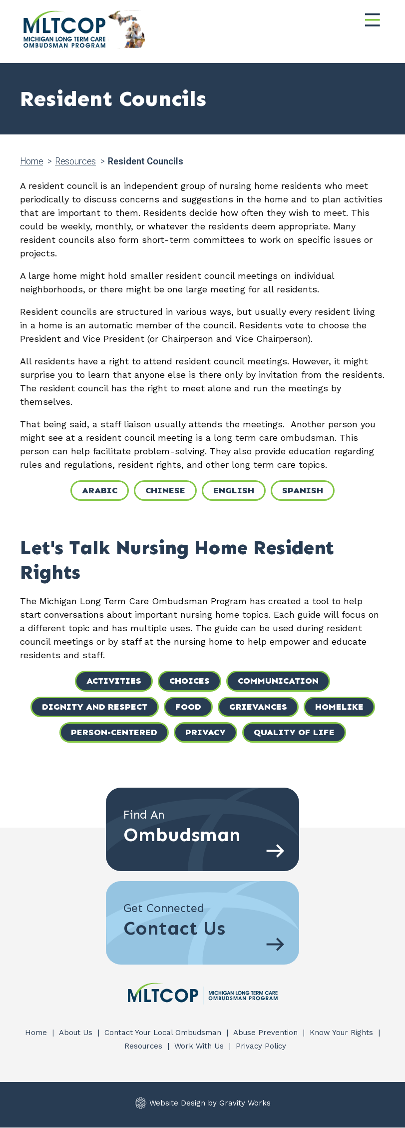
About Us (77, 1032)
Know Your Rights (343, 1032)
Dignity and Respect (94, 706)
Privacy (205, 732)
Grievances (258, 706)
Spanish (302, 490)
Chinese (165, 490)
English (233, 490)
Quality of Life (294, 732)
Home (31, 161)
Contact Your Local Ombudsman (164, 1032)
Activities (113, 680)
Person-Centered (114, 732)
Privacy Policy (261, 1046)
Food (188, 706)
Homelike (339, 706)
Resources (75, 161)
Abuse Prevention (266, 1032)
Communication (278, 680)
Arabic (99, 490)
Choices (189, 680)
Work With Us (200, 1046)
